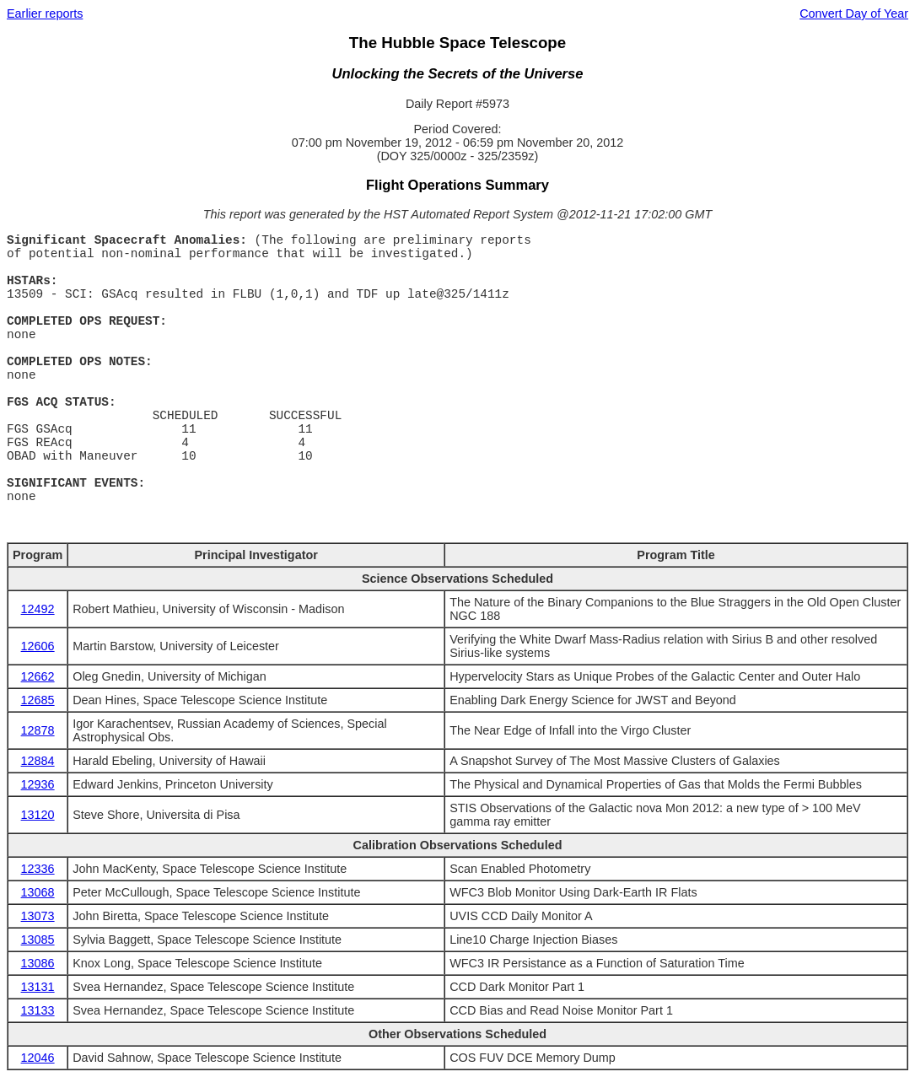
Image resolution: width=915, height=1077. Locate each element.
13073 (38, 916)
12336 (38, 868)
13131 (38, 987)
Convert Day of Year (853, 13)
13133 (38, 1010)
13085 (38, 939)
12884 (38, 760)
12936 (38, 784)
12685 (38, 700)
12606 (38, 646)
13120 (38, 814)
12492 (38, 609)
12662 (38, 676)
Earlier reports (45, 13)
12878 (38, 730)
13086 (38, 963)
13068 (38, 892)
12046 (38, 1057)
